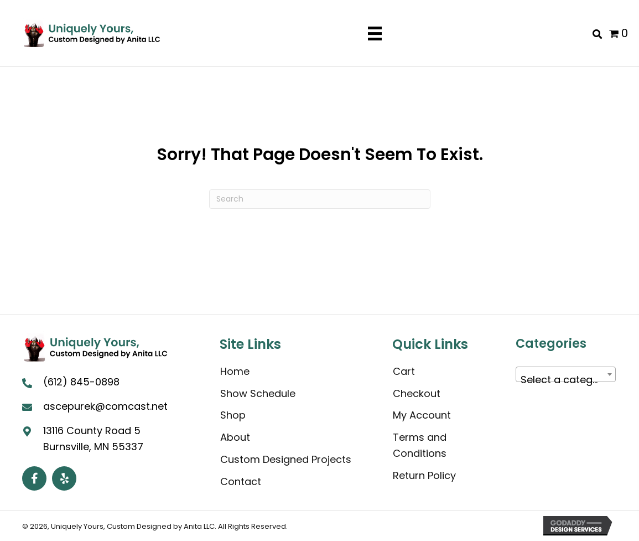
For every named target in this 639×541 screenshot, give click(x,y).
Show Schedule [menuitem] (257, 393)
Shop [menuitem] (233, 415)
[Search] (319, 199)
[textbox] (565, 380)
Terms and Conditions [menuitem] (419, 445)
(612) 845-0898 (81, 382)
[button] (34, 478)
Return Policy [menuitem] (424, 475)
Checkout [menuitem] (416, 393)
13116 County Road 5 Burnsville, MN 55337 (93, 438)
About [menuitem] (235, 437)
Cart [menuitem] (404, 371)
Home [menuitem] (235, 371)
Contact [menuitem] (240, 481)
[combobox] (566, 374)
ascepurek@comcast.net (105, 406)
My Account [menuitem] (422, 415)
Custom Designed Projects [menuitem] (285, 459)
